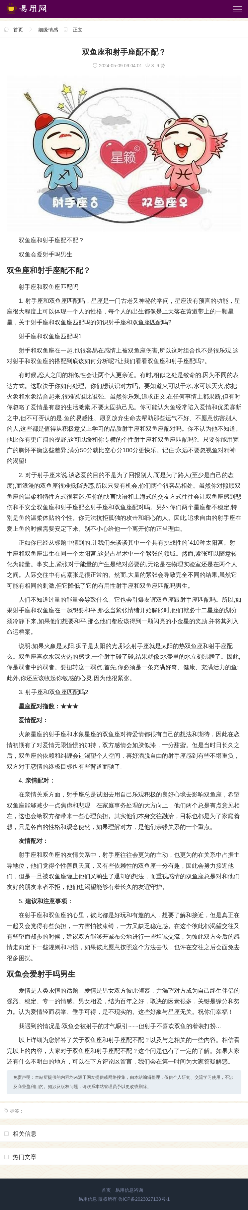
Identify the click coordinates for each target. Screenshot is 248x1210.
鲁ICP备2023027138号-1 (144, 1199)
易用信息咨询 (129, 1190)
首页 (18, 29)
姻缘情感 (48, 29)
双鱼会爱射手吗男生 (45, 254)
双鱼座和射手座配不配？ (51, 240)
